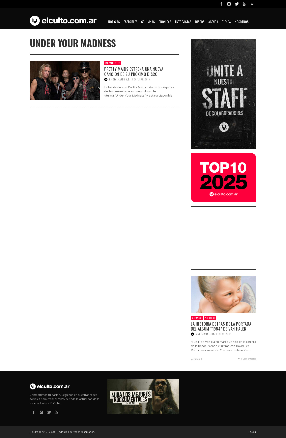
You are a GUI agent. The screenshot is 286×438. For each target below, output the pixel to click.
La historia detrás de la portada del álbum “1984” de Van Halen (221, 326)
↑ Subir (252, 431)
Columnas (197, 317)
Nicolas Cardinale (119, 79)
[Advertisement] (223, 238)
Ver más (197, 358)
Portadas (210, 317)
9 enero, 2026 (223, 334)
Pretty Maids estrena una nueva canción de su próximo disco (133, 71)
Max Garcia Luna (205, 334)
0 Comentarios (246, 358)
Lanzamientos (113, 63)
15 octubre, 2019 (140, 79)
